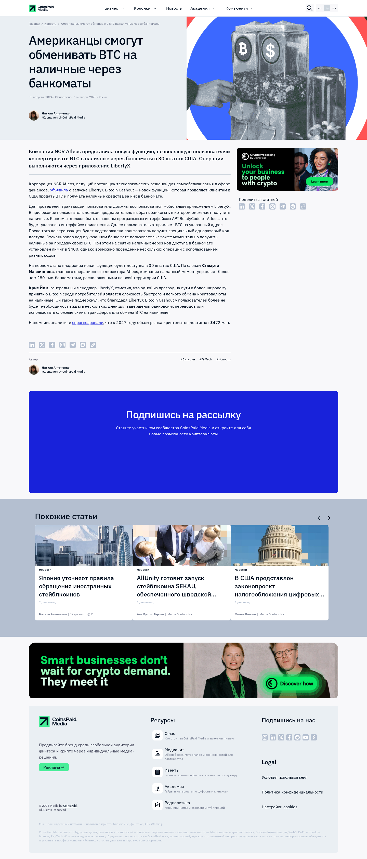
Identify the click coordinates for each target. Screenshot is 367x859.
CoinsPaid (70, 806)
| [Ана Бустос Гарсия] (164, 614)
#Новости (223, 359)
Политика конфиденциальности (292, 792)
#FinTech (205, 359)
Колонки (142, 8)
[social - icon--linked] (273, 737)
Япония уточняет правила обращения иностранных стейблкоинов (76, 586)
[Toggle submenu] (123, 8)
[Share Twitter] (252, 206)
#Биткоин (187, 359)
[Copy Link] (303, 206)
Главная (34, 23)
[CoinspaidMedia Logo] (41, 8)
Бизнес (111, 8)
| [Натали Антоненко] (76, 614)
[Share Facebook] (262, 206)
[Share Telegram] (283, 206)
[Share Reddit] (293, 206)
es (334, 8)
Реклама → (53, 767)
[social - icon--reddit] (297, 737)
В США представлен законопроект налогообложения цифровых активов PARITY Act (277, 586)
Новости (174, 8)
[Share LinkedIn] (242, 206)
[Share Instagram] (272, 206)
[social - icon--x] (281, 737)
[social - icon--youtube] (306, 737)
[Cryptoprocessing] (287, 170)
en (320, 8)
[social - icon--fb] (289, 737)
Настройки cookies (279, 806)
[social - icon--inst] (265, 737)
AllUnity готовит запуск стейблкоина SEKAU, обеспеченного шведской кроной (174, 586)
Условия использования (285, 777)
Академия (200, 8)
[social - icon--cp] (314, 737)
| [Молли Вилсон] (259, 614)
